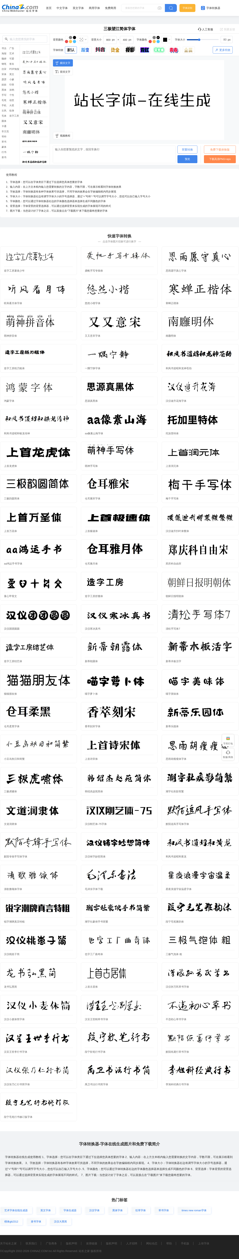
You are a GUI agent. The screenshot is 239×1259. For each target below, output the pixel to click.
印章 (11, 84)
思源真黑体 (91, 400)
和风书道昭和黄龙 (176, 856)
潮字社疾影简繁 (175, 791)
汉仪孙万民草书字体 (177, 986)
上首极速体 (91, 531)
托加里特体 (172, 433)
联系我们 (31, 1243)
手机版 (185, 1243)
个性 (11, 95)
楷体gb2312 (11, 1221)
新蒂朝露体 (91, 661)
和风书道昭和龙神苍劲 (179, 368)
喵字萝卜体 (91, 693)
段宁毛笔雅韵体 (175, 921)
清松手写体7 (173, 628)
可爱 (11, 59)
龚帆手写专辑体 (94, 270)
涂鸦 (11, 90)
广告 (11, 48)
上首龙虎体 (10, 465)
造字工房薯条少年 (14, 270)
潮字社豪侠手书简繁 (96, 921)
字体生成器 (70, 1210)
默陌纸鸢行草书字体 (177, 1051)
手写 (4, 95)
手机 (4, 105)
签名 (11, 64)
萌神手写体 (91, 465)
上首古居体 (91, 986)
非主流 (5, 131)
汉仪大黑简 (60, 1221)
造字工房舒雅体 (94, 596)
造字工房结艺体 (13, 661)
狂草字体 (140, 1210)
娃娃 (4, 84)
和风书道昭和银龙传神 (17, 433)
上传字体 (203, 1243)
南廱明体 (171, 335)
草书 (4, 142)
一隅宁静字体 (92, 368)
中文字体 (62, 8)
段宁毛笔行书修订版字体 (18, 1116)
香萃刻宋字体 (92, 726)
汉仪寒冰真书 (92, 628)
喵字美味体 (172, 693)
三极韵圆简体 (12, 498)
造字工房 (14, 116)
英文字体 (78, 8)
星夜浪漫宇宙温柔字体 (179, 889)
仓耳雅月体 (91, 563)
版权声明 (71, 1243)
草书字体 (164, 1210)
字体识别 (187, 8)
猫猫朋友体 (10, 693)
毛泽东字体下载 (94, 889)
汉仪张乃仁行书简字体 (17, 1084)
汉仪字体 (94, 1210)
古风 (4, 110)
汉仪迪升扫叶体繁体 (177, 531)
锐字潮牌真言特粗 (14, 921)
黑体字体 (117, 1210)
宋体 (4, 74)
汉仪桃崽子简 (12, 954)
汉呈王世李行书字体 (15, 1051)
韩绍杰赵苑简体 (94, 791)
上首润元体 (172, 465)
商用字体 (94, 8)
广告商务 (51, 1243)
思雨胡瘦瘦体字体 (176, 758)
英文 (11, 74)
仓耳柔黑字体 (12, 726)
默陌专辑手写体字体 (15, 856)
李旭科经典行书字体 (177, 1084)
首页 (49, 8)
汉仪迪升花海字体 (176, 400)
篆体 (4, 147)
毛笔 (4, 100)
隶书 (4, 157)
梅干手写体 (172, 498)
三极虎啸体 (10, 791)
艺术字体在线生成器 (16, 1210)
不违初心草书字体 (176, 1019)
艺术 (11, 53)
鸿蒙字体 (9, 400)
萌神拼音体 (10, 335)
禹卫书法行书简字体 (96, 1084)
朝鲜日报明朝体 (175, 596)
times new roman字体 (194, 1210)
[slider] (210, 39)
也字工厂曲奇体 (94, 954)
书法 (4, 48)
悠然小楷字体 (92, 303)
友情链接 (91, 1243)
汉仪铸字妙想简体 (95, 856)
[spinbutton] (227, 39)
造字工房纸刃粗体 (14, 368)
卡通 (4, 126)
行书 (4, 152)
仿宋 (4, 69)
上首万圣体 (10, 531)
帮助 (169, 1243)
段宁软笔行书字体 (95, 1051)
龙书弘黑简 (10, 986)
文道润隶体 (10, 823)
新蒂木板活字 (173, 661)
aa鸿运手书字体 (13, 563)
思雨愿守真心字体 (176, 270)
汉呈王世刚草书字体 (96, 1019)
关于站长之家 (8, 1243)
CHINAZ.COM (39, 1251)
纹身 (11, 110)
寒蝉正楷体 (172, 303)
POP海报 (14, 69)
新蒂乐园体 (172, 726)
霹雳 (4, 79)
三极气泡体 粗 (174, 954)
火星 (11, 105)
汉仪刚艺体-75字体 (96, 823)
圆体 (4, 121)
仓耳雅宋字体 (92, 498)
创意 (11, 100)
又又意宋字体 (92, 335)
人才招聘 (131, 1243)
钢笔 (4, 64)
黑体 (4, 90)
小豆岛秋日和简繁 (14, 758)
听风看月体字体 (13, 303)
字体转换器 (210, 8)
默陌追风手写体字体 (177, 823)
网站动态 (151, 1243)
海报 (4, 53)
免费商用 (110, 8)
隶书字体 (36, 1221)
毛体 (4, 116)
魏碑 (4, 59)
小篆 (11, 79)
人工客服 (205, 29)
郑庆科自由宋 (173, 563)
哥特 (4, 136)
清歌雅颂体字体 (13, 889)
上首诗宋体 (91, 758)
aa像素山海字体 (94, 433)
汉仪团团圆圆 (12, 628)
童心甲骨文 (10, 596)
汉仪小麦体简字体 (14, 1019)
